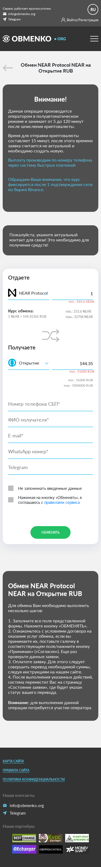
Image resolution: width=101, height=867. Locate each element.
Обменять (50, 532)
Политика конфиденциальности (34, 779)
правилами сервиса (62, 502)
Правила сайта (16, 770)
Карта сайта (13, 761)
